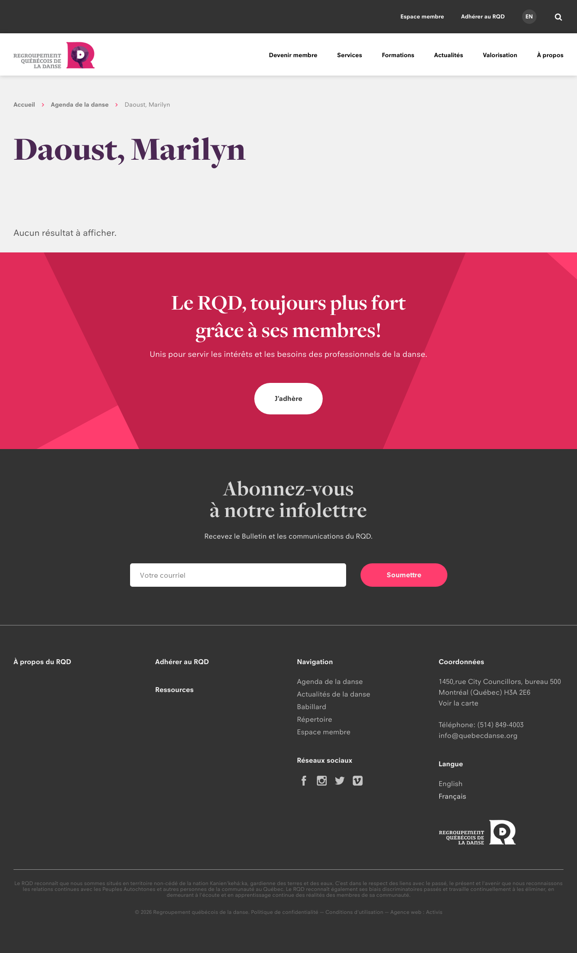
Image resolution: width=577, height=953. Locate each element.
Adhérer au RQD (483, 16)
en (528, 16)
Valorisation (500, 55)
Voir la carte (458, 703)
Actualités (448, 55)
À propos (550, 55)
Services (349, 55)
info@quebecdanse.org (478, 735)
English (451, 783)
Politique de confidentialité (285, 912)
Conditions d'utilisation (354, 912)
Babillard (311, 706)
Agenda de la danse (79, 104)
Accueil (24, 104)
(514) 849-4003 (501, 724)
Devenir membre (293, 55)
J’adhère (288, 398)
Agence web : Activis (416, 912)
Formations (398, 55)
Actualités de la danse (333, 694)
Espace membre (422, 16)
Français (452, 796)
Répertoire (314, 719)
